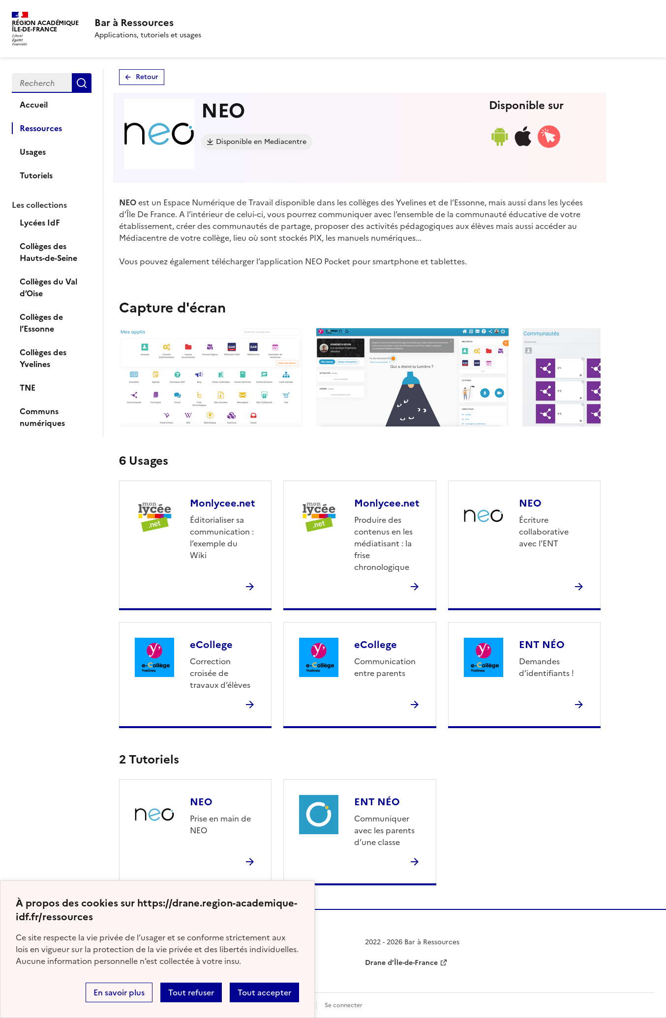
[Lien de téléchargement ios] (523, 146)
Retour (147, 77)
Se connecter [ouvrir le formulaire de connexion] (344, 1005)
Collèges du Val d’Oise (48, 287)
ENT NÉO (542, 644)
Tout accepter (264, 992)
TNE (27, 388)
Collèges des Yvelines (43, 358)
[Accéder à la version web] (549, 146)
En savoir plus (119, 992)
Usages (33, 152)
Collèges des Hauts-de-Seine (48, 252)
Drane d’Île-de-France (401, 963)
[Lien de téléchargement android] (499, 146)
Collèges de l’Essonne (41, 323)
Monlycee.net (222, 503)
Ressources (41, 128)
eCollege (211, 644)
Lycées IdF (40, 222)
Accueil (34, 105)
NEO (530, 503)
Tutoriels (36, 175)
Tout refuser (191, 992)
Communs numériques (42, 417)
